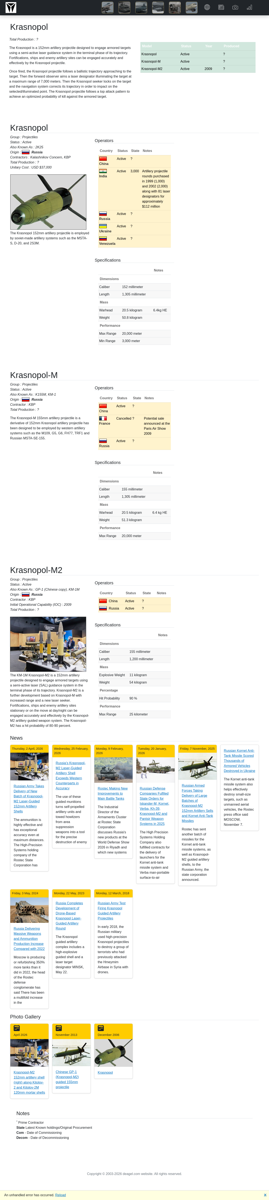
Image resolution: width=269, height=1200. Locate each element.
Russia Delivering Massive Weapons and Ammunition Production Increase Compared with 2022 (29, 939)
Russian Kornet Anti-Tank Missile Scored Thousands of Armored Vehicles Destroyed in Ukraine (239, 761)
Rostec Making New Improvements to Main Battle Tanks (113, 793)
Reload (60, 1195)
